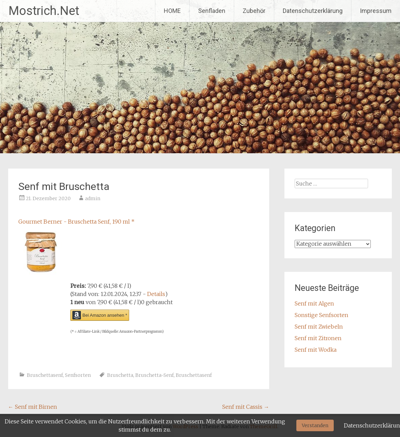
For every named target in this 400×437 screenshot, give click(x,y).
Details (156, 294)
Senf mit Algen (314, 303)
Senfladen (211, 10)
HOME (172, 10)
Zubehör (254, 10)
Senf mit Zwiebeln (319, 326)
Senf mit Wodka (315, 349)
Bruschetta (120, 375)
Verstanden (315, 425)
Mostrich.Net (43, 11)
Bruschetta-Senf (154, 375)
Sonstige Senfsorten (321, 315)
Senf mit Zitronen (318, 338)
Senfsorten (78, 375)
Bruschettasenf (45, 375)
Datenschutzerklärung (313, 10)
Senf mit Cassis (245, 406)
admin (92, 198)
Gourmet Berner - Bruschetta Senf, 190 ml (76, 221)
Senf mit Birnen (32, 406)
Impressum (376, 10)
